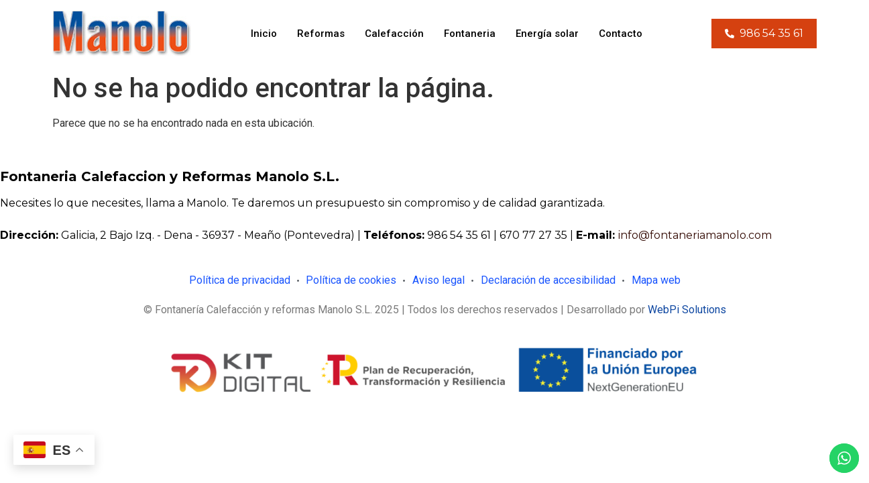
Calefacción (394, 34)
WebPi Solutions (687, 309)
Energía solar (547, 34)
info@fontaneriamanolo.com (695, 235)
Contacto (620, 34)
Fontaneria (470, 34)
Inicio (264, 34)
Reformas (321, 34)
